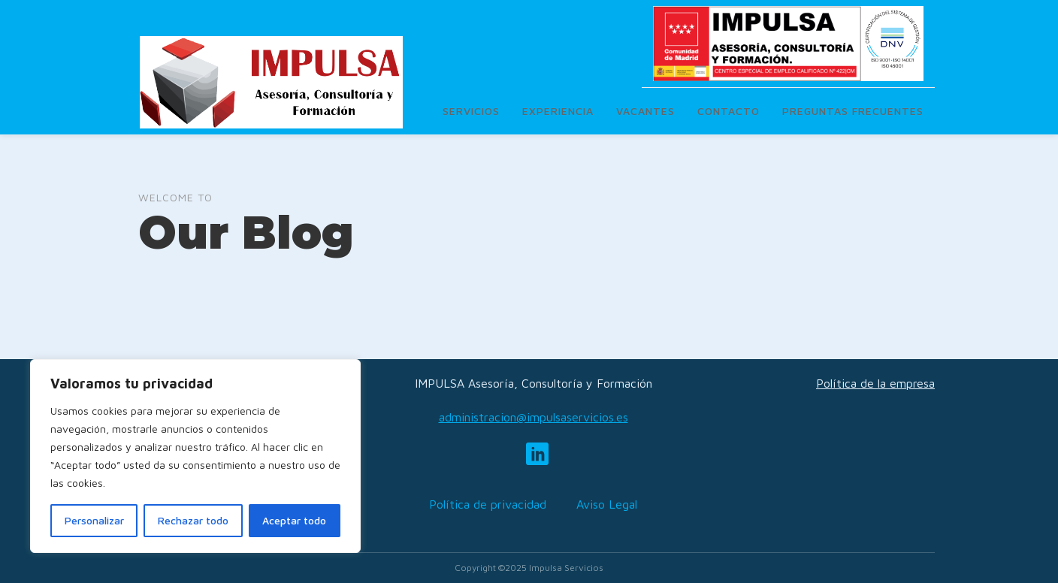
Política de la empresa (875, 383)
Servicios (471, 110)
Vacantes (645, 110)
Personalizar (94, 520)
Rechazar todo (193, 520)
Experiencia (558, 110)
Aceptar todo (294, 520)
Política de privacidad (487, 504)
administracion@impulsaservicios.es (533, 417)
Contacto (728, 110)
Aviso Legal (606, 504)
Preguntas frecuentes (852, 110)
